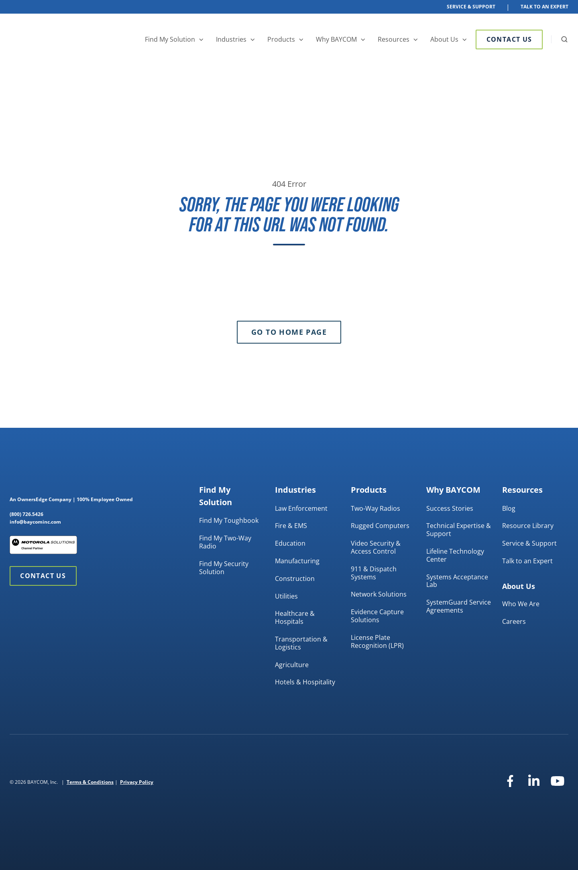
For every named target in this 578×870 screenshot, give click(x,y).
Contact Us (509, 39)
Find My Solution (170, 39)
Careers (514, 621)
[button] (564, 39)
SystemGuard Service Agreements (458, 606)
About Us (444, 39)
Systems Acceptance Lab (457, 581)
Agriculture (292, 664)
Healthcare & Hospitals (295, 617)
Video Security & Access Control (376, 547)
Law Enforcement (301, 508)
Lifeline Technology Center (455, 555)
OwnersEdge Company (44, 499)
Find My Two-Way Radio (225, 542)
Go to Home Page (289, 332)
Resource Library (528, 525)
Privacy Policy (136, 782)
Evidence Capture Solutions (377, 615)
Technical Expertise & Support (458, 529)
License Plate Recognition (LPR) (377, 641)
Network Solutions (379, 594)
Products (281, 39)
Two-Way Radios (375, 508)
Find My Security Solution (223, 567)
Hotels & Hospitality (305, 682)
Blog (508, 508)
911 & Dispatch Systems (374, 572)
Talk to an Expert (527, 560)
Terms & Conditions (90, 782)
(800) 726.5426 (26, 514)
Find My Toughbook (228, 520)
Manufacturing (297, 560)
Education (290, 543)
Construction (295, 578)
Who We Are (520, 603)
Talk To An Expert (544, 6)
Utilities (286, 596)
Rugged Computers (380, 525)
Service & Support (471, 6)
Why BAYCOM (336, 39)
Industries (231, 39)
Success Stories (449, 508)
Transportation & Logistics (301, 643)
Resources (393, 39)
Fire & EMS (291, 525)
